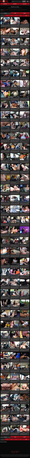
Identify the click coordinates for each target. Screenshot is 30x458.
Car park (21, 130)
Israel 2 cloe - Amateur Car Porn (15, 203)
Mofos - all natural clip (23, 402)
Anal (2, 68)
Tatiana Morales (22, 339)
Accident (3, 319)
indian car (16, 9)
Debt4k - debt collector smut (14, 214)
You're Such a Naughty (23, 57)
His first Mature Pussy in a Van (15, 329)
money (20, 9)
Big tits (6, 47)
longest (24, 13)
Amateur (22, 26)
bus (10, 9)
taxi (13, 9)
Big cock (15, 26)
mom (8, 9)
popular (5, 13)
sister (26, 9)
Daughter (16, 110)
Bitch (17, 120)
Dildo (7, 403)
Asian (25, 26)
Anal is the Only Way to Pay (14, 287)
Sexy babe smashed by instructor (24, 224)
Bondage (22, 131)
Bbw (5, 204)
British (27, 162)
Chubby (8, 382)
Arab (5, 120)
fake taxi (3, 10)
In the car (2, 360)
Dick (17, 141)
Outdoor (18, 162)
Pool (27, 131)
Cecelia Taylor (22, 276)
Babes (12, 120)
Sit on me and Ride (13, 182)
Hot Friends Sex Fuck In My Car (15, 36)
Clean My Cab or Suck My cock (24, 350)
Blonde (15, 47)
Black (17, 183)
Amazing (16, 382)
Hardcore (5, 26)
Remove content (13, 452)
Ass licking (17, 89)
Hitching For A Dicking (4, 193)
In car (21, 140)
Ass (27, 26)
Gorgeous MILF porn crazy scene (24, 308)
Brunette (22, 152)
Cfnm (7, 434)
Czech (27, 120)
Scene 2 (2, 245)
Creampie (27, 382)
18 (21, 162)
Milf (7, 131)
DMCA (17, 452)
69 (11, 392)
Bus (11, 110)
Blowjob (15, 68)
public (23, 9)
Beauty (5, 183)
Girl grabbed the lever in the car (5, 25)
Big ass (12, 26)
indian (5, 9)
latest (15, 13)
